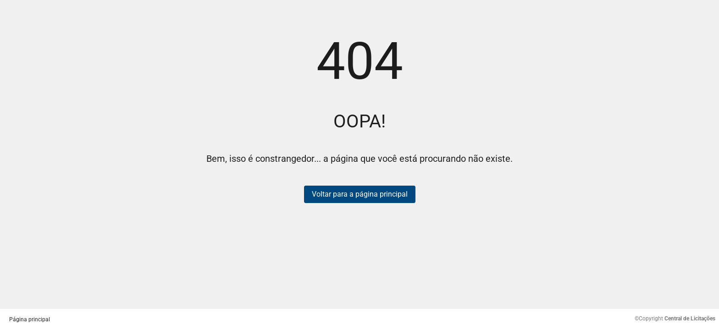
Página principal (29, 319)
